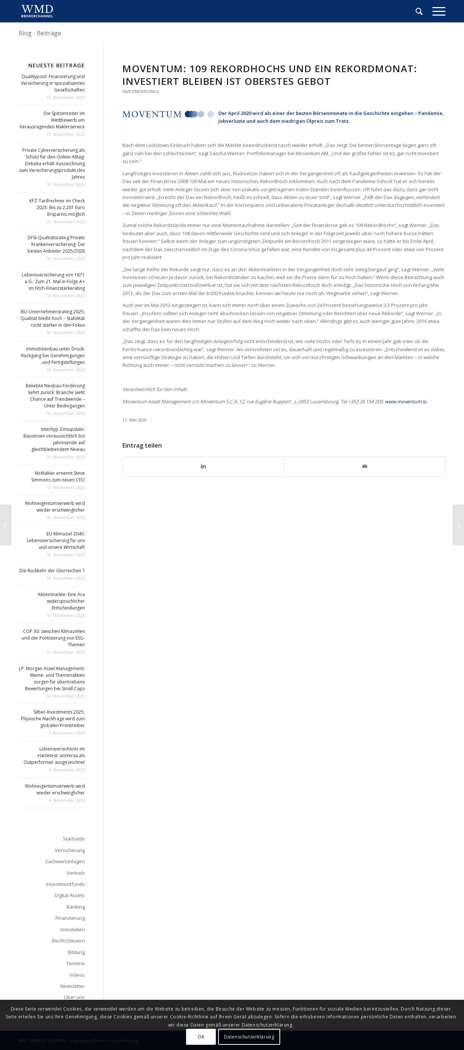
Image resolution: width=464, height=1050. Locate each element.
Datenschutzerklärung (249, 1037)
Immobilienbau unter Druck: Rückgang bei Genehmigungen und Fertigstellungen (53, 355)
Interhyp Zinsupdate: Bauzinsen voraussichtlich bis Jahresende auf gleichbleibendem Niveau (54, 439)
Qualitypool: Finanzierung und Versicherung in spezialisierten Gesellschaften (53, 83)
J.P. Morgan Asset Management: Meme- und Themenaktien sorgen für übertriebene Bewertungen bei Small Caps (52, 678)
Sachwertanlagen (65, 861)
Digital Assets (70, 895)
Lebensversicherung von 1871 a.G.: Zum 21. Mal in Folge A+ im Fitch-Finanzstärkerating (53, 281)
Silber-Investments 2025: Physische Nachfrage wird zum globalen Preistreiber (53, 719)
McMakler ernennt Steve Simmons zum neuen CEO (58, 476)
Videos (77, 974)
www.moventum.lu (406, 401)
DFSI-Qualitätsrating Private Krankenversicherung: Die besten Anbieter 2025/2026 (56, 244)
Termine (75, 963)
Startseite (74, 838)
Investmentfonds (140, 91)
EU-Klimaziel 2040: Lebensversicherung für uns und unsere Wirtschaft (56, 540)
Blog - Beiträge (40, 33)
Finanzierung (70, 918)
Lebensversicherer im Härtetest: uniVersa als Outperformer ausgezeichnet (54, 755)
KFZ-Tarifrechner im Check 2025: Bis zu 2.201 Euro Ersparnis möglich (57, 207)
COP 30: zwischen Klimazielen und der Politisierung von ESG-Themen (53, 638)
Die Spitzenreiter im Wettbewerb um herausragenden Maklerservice (52, 120)
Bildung (76, 952)
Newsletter (72, 986)
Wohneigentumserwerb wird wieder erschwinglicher (55, 506)
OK (201, 1037)
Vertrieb (76, 873)
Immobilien (72, 929)
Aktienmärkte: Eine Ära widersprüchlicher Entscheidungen (61, 601)
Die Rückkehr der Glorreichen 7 (52, 570)
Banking (76, 906)
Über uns (74, 997)
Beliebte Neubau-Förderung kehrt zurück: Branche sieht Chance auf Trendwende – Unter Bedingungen (55, 395)
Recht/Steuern (68, 940)
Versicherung (70, 850)
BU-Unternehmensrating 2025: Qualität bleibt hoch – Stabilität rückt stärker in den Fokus (52, 318)
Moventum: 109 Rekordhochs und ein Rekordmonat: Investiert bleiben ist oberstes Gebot (269, 75)
